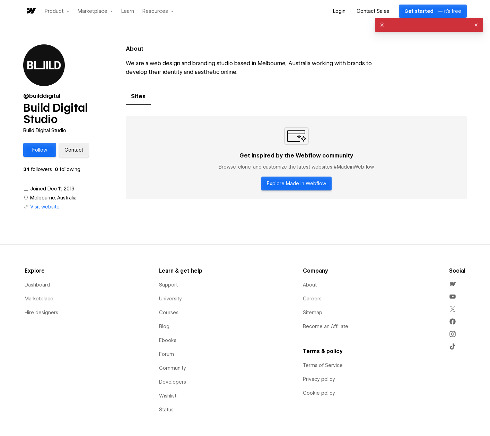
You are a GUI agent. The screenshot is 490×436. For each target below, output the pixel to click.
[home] (30, 11)
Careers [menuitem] (312, 298)
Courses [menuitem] (168, 312)
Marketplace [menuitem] (39, 298)
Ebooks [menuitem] (167, 340)
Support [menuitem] (168, 285)
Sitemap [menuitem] (312, 312)
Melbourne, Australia (53, 197)
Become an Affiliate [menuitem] (325, 326)
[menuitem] (452, 284)
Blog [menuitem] (164, 326)
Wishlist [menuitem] (167, 396)
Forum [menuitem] (166, 354)
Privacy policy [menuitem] (319, 379)
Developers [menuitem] (172, 382)
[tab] (138, 96)
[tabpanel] (296, 158)
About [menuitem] (310, 285)
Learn (127, 11)
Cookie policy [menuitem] (319, 393)
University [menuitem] (170, 298)
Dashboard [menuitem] (37, 285)
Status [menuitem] (166, 409)
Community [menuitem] (172, 368)
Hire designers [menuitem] (41, 312)
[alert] (429, 25)
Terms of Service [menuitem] (323, 365)
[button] (57, 11)
